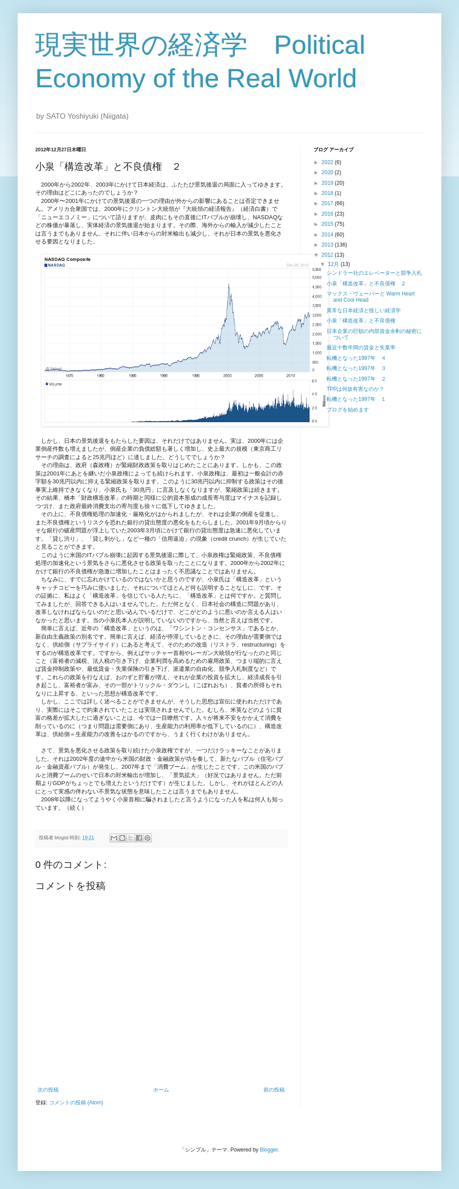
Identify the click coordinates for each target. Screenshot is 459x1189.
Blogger (269, 1150)
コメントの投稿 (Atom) (76, 1102)
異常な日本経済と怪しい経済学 (364, 310)
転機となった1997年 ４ (356, 358)
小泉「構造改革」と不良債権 (361, 321)
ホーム (161, 1090)
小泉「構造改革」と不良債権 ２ (366, 283)
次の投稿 (48, 1090)
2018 (328, 193)
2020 (328, 172)
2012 (328, 255)
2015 (328, 224)
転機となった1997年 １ (356, 399)
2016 (328, 214)
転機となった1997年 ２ (356, 379)
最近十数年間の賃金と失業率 (361, 347)
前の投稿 (274, 1090)
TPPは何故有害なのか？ (355, 389)
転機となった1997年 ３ (356, 368)
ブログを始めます (348, 410)
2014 (328, 235)
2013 (328, 245)
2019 (328, 183)
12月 (334, 264)
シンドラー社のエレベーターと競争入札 (374, 273)
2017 (328, 203)
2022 (328, 162)
